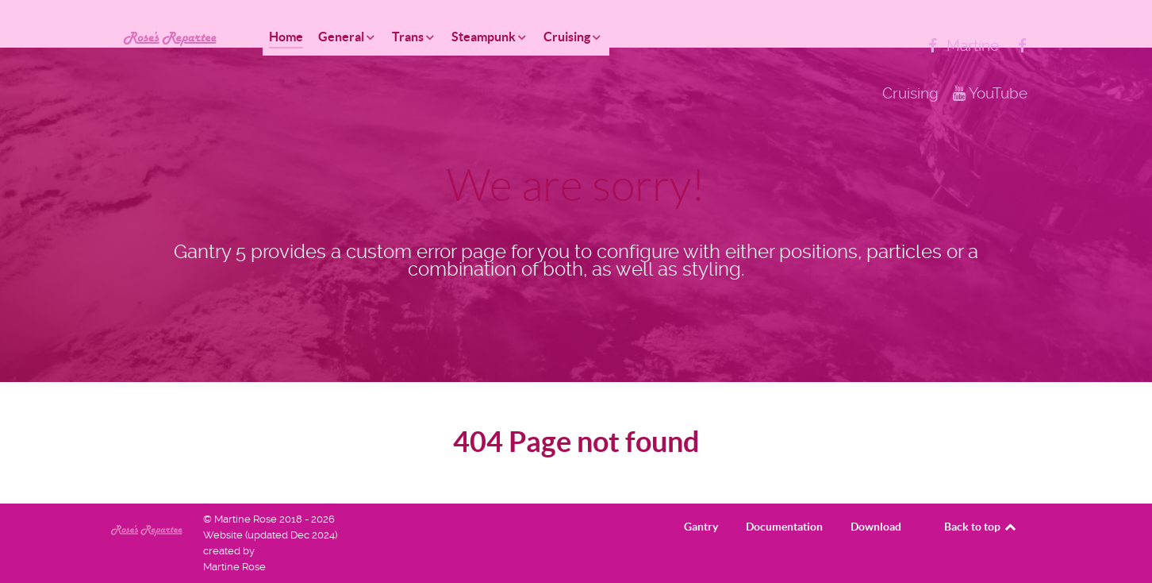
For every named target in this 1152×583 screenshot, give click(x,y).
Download (876, 526)
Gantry (701, 526)
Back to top (981, 526)
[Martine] (962, 45)
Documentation (784, 526)
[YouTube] (989, 93)
